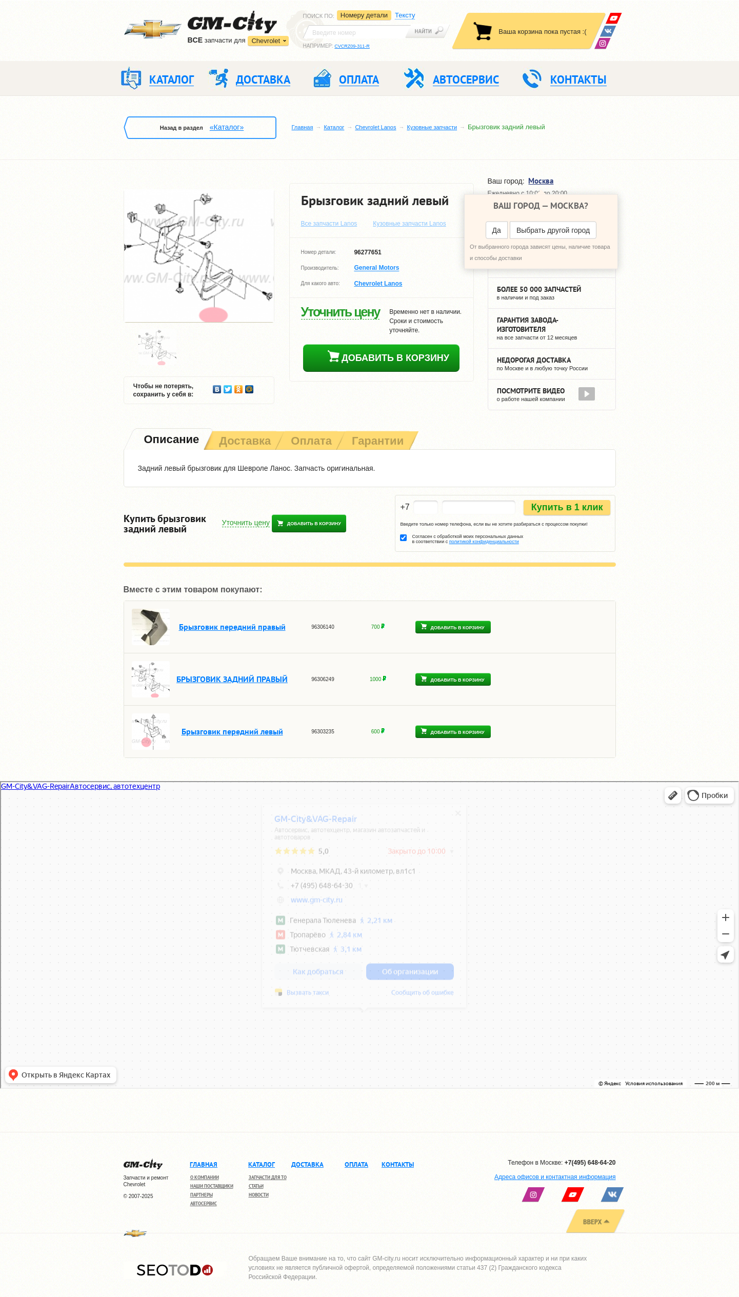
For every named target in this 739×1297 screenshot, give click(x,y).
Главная (302, 127)
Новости (259, 1195)
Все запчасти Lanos (329, 223)
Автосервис (203, 1203)
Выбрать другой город (553, 230)
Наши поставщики (211, 1186)
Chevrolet (265, 41)
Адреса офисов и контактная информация (554, 1177)
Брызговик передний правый (232, 627)
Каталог (334, 127)
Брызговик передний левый (232, 731)
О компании (204, 1177)
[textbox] (357, 31)
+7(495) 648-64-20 (590, 1162)
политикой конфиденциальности (484, 541)
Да (496, 230)
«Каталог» (227, 127)
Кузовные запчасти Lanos (409, 223)
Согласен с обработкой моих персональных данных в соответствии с (467, 539)
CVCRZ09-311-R (352, 46)
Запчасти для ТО (268, 1177)
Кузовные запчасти (432, 127)
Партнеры (201, 1195)
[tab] (170, 440)
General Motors (376, 268)
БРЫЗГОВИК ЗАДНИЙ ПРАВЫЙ (232, 679)
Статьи (256, 1186)
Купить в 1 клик (567, 507)
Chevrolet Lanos (375, 127)
